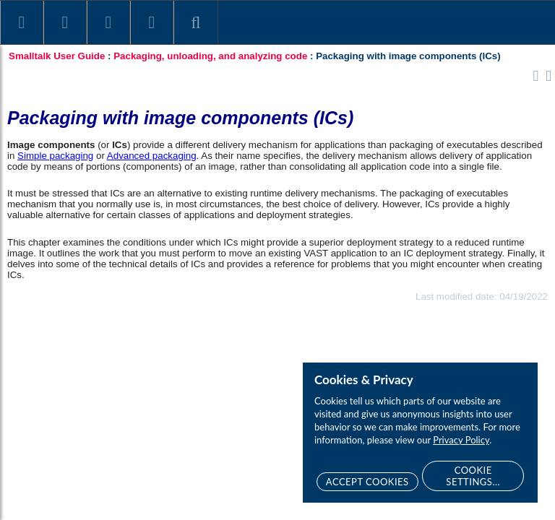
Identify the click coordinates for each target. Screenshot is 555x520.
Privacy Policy (461, 440)
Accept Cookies (367, 482)
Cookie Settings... (473, 476)
